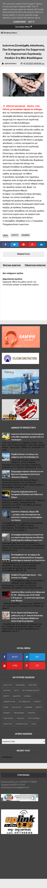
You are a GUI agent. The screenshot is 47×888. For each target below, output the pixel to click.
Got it (31, 22)
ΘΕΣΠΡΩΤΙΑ (16, 707)
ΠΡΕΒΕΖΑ (21, 718)
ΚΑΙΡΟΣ (39, 707)
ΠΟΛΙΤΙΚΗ (31, 713)
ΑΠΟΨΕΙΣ (7, 691)
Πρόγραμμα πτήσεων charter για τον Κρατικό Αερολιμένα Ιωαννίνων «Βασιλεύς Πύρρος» (27, 474)
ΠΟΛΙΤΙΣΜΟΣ (8, 718)
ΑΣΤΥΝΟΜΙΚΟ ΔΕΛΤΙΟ (30, 691)
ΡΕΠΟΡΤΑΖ (7, 724)
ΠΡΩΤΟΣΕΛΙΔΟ (34, 718)
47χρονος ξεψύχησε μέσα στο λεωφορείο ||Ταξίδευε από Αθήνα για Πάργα (27, 494)
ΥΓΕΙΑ (33, 724)
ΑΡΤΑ (16, 691)
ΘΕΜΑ (5, 707)
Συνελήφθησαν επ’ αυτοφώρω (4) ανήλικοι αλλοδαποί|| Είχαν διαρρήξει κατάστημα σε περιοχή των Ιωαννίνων (28, 557)
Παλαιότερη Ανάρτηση (35, 265)
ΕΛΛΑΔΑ (27, 696)
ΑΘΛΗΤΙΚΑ (32, 685)
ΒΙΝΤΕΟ (6, 696)
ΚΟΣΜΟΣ (6, 713)
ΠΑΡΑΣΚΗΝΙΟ (19, 713)
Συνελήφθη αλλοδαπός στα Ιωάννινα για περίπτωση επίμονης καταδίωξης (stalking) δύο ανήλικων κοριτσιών (27, 537)
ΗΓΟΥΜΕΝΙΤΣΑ (24, 702)
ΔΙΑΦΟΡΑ (16, 696)
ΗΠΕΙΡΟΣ (14, 235)
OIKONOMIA (20, 685)
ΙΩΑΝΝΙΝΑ (25, 235)
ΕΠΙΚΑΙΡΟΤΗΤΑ (9, 702)
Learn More (19, 22)
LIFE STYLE (7, 685)
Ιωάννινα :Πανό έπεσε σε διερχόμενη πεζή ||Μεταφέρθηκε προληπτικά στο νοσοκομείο (27, 437)
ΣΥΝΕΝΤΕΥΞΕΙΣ (22, 724)
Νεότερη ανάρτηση (12, 265)
